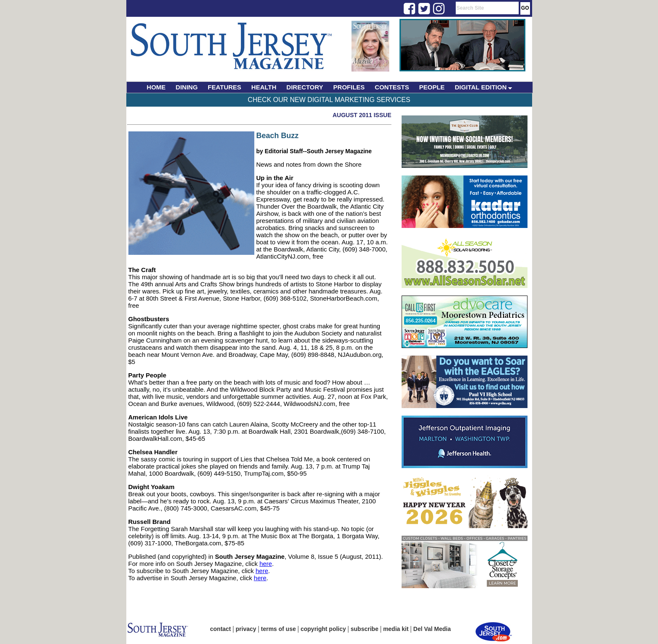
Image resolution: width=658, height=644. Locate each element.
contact (220, 629)
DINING (187, 87)
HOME (156, 87)
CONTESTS (392, 87)
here (265, 563)
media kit (396, 629)
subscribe (365, 629)
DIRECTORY (305, 87)
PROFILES (349, 87)
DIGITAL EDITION (483, 87)
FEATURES (224, 87)
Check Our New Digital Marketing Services (329, 99)
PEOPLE (432, 87)
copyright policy (323, 629)
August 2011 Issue (361, 115)
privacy (246, 629)
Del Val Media (432, 629)
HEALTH (264, 87)
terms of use (278, 629)
